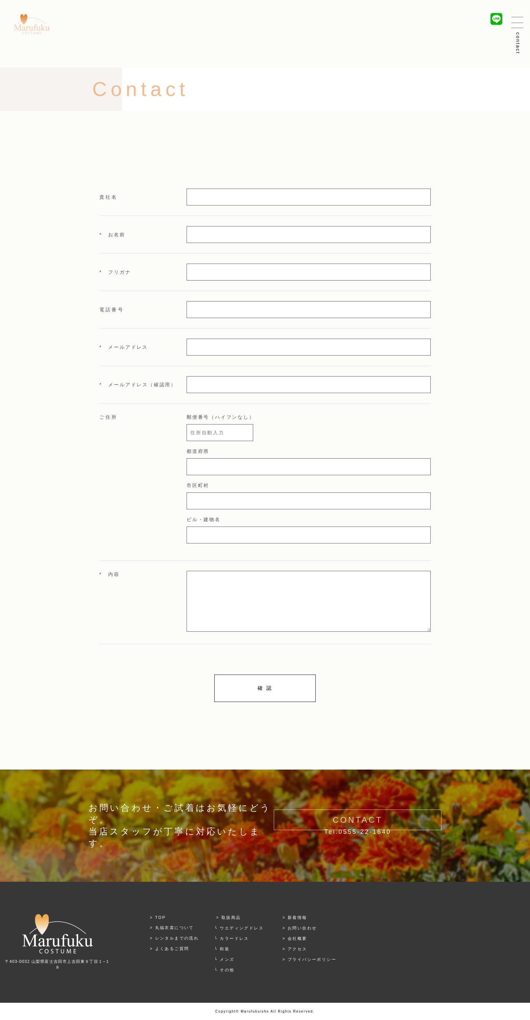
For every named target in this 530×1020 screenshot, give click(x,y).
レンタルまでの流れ (177, 938)
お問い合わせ (302, 928)
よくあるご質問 (172, 948)
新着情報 (297, 917)
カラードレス (234, 938)
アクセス (297, 949)
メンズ (227, 959)
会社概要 (297, 938)
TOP (160, 917)
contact (518, 43)
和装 (225, 949)
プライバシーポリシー (312, 959)
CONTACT (358, 826)
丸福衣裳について (174, 927)
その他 (227, 970)
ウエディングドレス (242, 928)
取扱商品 (231, 917)
